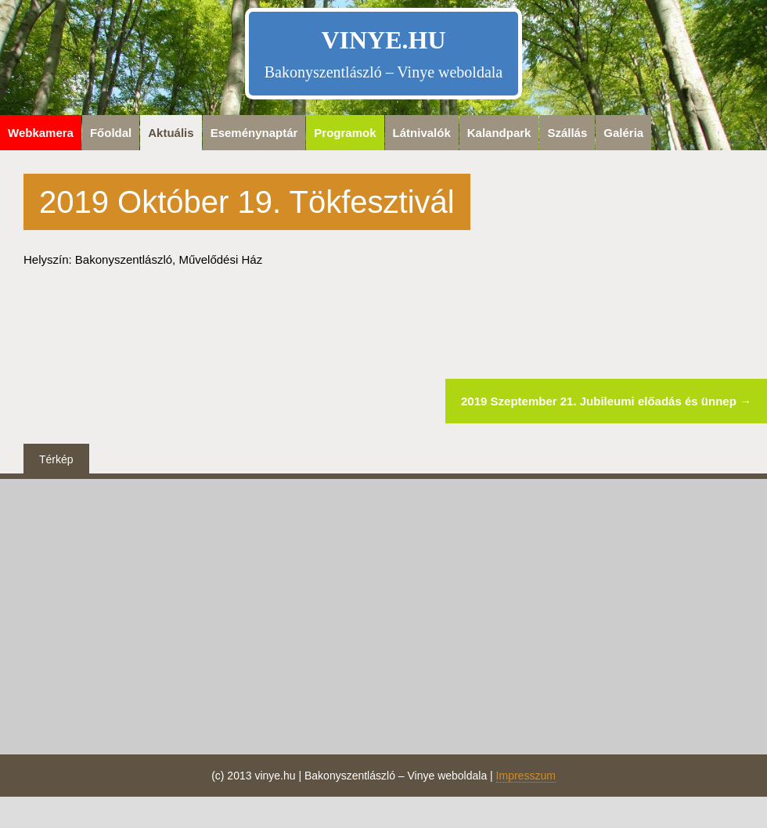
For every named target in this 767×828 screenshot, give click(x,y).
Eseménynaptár (254, 132)
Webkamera (41, 132)
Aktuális (170, 132)
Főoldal (110, 132)
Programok (345, 132)
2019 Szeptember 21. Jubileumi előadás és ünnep (606, 401)
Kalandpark (499, 132)
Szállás (567, 132)
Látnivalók (422, 132)
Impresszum (526, 775)
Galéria (623, 132)
